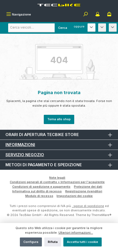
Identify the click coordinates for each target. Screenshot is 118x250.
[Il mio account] (98, 14)
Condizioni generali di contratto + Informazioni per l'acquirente (57, 182)
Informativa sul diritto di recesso (37, 191)
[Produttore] (91, 27)
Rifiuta (53, 242)
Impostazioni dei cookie (75, 196)
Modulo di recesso (39, 196)
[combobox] (39, 27)
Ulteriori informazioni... (75, 232)
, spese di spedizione (88, 206)
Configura (30, 242)
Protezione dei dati (88, 187)
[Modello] (102, 27)
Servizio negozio (24, 154)
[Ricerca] (86, 14)
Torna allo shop (59, 119)
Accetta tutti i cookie (82, 242)
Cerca (62, 28)
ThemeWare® (101, 215)
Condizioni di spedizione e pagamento (41, 187)
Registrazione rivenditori (83, 191)
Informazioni (20, 144)
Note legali (57, 178)
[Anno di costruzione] (113, 27)
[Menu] (19, 14)
